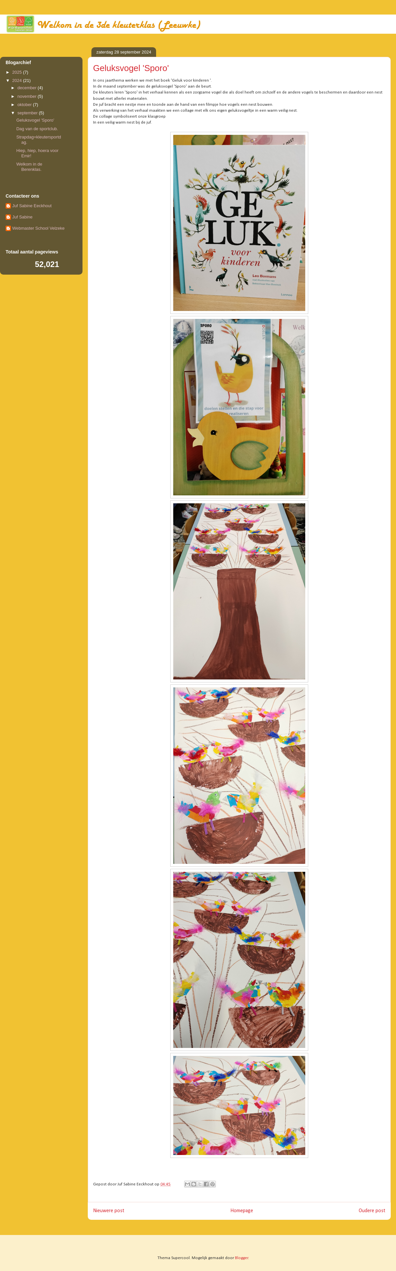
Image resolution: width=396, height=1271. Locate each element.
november (27, 96)
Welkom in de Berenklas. (29, 167)
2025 (17, 72)
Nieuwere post (108, 1210)
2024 (17, 80)
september (28, 112)
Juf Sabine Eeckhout (31, 205)
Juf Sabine (22, 216)
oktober (25, 104)
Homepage (241, 1210)
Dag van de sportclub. (37, 128)
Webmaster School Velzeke (38, 228)
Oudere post (372, 1210)
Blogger (241, 1258)
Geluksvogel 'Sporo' (35, 120)
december (27, 87)
